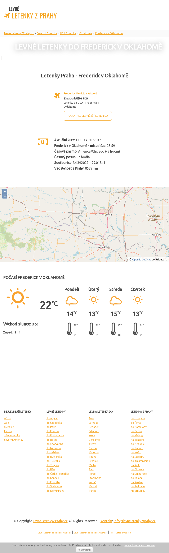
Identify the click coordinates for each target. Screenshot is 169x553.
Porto (92, 473)
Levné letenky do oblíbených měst (90, 533)
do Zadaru (137, 448)
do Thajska (52, 465)
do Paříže (136, 431)
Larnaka (93, 422)
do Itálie (51, 427)
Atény (92, 444)
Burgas (93, 448)
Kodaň (92, 482)
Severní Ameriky (13, 439)
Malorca (94, 452)
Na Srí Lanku (138, 490)
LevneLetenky (50, 521)
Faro (91, 418)
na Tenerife (137, 439)
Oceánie (9, 427)
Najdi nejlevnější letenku (87, 115)
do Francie (52, 431)
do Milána (137, 478)
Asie (6, 422)
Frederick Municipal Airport (80, 93)
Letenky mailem (123, 533)
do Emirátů (53, 482)
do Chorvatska (54, 444)
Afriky (7, 418)
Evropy (8, 431)
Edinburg (94, 431)
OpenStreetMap (141, 259)
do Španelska (54, 422)
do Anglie (52, 418)
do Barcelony (139, 427)
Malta (92, 465)
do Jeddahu (138, 486)
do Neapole (138, 444)
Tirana (93, 456)
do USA (50, 469)
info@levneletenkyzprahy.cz (135, 521)
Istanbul (93, 461)
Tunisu (93, 490)
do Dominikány (55, 490)
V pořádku (84, 549)
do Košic (136, 452)
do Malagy (137, 435)
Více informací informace (140, 545)
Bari (91, 469)
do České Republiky (57, 473)
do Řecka (51, 439)
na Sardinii (137, 482)
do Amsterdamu (140, 461)
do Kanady (52, 478)
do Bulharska (54, 456)
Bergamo (94, 439)
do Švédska (52, 452)
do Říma (136, 422)
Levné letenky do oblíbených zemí (54, 533)
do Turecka (53, 461)
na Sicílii (135, 465)
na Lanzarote (139, 473)
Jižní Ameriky (12, 435)
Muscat (93, 486)
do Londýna (138, 418)
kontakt (106, 521)
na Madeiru (137, 456)
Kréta (92, 435)
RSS (112, 533)
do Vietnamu (54, 486)
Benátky (93, 427)
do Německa (53, 448)
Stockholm (95, 478)
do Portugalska (55, 435)
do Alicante (137, 469)
